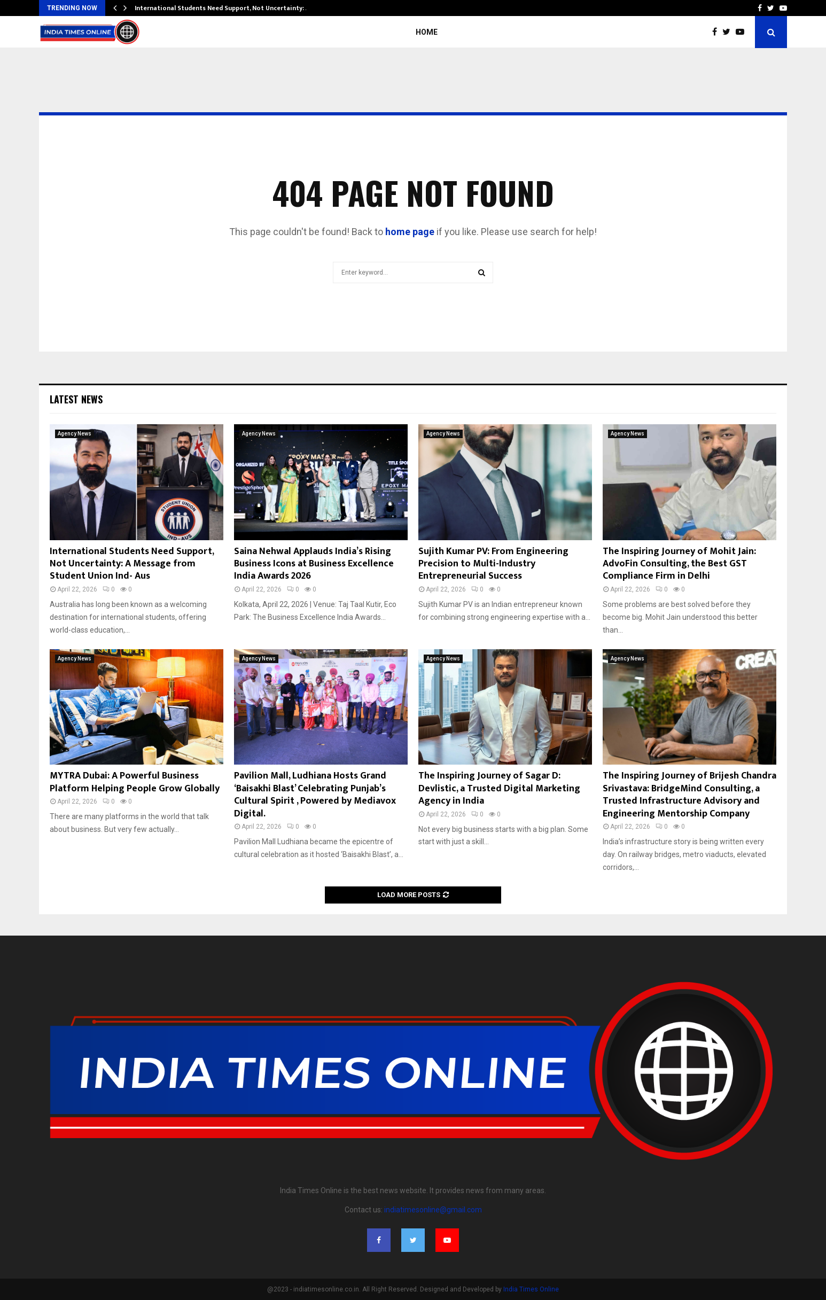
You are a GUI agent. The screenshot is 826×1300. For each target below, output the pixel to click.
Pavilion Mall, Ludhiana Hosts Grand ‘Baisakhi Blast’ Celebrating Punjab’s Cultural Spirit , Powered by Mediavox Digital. (315, 794)
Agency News (74, 434)
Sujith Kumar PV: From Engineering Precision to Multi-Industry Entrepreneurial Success (493, 564)
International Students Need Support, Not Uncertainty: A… (225, 8)
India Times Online (531, 1289)
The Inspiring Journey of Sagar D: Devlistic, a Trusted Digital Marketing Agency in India (499, 788)
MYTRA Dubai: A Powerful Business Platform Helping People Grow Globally (135, 782)
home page (409, 231)
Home (427, 32)
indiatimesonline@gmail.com (433, 1209)
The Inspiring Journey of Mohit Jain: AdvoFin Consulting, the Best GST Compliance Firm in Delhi (679, 564)
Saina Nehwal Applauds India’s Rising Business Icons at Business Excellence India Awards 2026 (314, 564)
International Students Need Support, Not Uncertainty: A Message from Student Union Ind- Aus (132, 564)
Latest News (76, 399)
